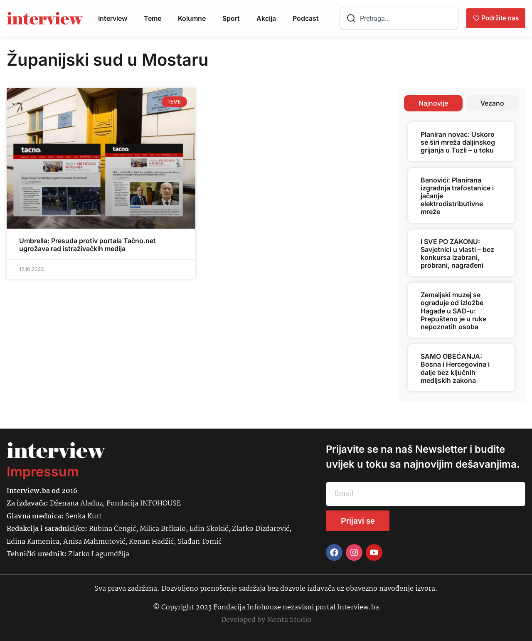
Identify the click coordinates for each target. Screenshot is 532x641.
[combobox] (399, 18)
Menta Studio (289, 620)
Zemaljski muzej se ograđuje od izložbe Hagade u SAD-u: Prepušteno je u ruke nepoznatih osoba (453, 311)
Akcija (266, 18)
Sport (231, 18)
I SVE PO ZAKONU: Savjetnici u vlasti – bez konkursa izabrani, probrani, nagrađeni (457, 253)
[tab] (433, 103)
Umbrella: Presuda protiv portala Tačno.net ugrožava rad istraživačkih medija (87, 245)
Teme (152, 18)
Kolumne (192, 18)
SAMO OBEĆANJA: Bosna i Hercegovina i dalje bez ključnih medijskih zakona (455, 368)
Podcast (306, 18)
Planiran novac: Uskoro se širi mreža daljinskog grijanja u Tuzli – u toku (458, 142)
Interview (112, 18)
